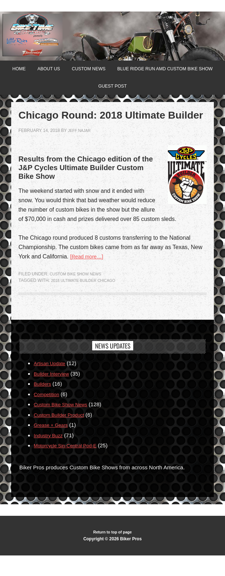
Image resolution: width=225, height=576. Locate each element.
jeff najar (81, 150)
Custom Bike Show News (79, 293)
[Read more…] (89, 276)
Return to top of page (112, 552)
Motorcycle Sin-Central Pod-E (69, 465)
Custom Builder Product (62, 434)
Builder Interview (54, 393)
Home (67, 70)
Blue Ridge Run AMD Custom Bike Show (90, 90)
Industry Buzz (50, 455)
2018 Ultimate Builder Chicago (87, 300)
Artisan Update (51, 383)
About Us (101, 70)
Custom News (146, 70)
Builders (43, 404)
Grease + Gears (53, 445)
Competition (48, 414)
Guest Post (173, 90)
